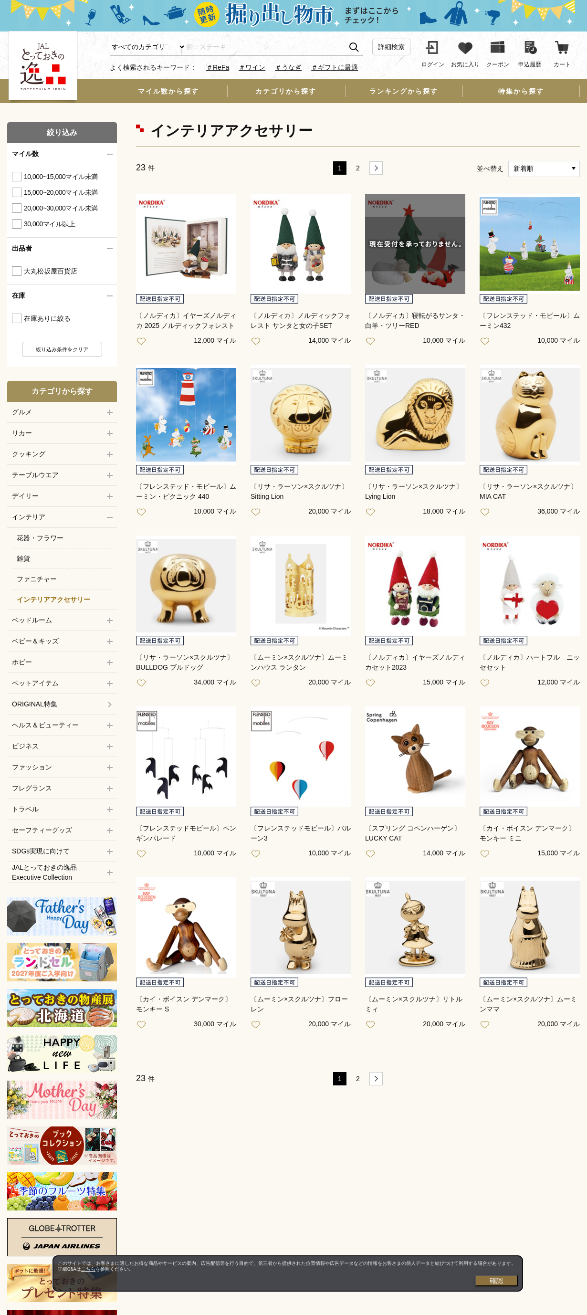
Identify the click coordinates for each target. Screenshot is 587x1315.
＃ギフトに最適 (334, 67)
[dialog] (288, 1273)
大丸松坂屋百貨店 (50, 271)
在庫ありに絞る (47, 318)
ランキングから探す (403, 91)
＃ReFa (217, 67)
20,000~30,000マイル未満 (61, 208)
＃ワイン (252, 67)
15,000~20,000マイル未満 (61, 192)
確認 (496, 1280)
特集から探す (521, 91)
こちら (88, 1269)
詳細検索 (391, 47)
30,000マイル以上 (49, 224)
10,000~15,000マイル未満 (61, 176)
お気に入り (143, 341)
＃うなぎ (288, 67)
